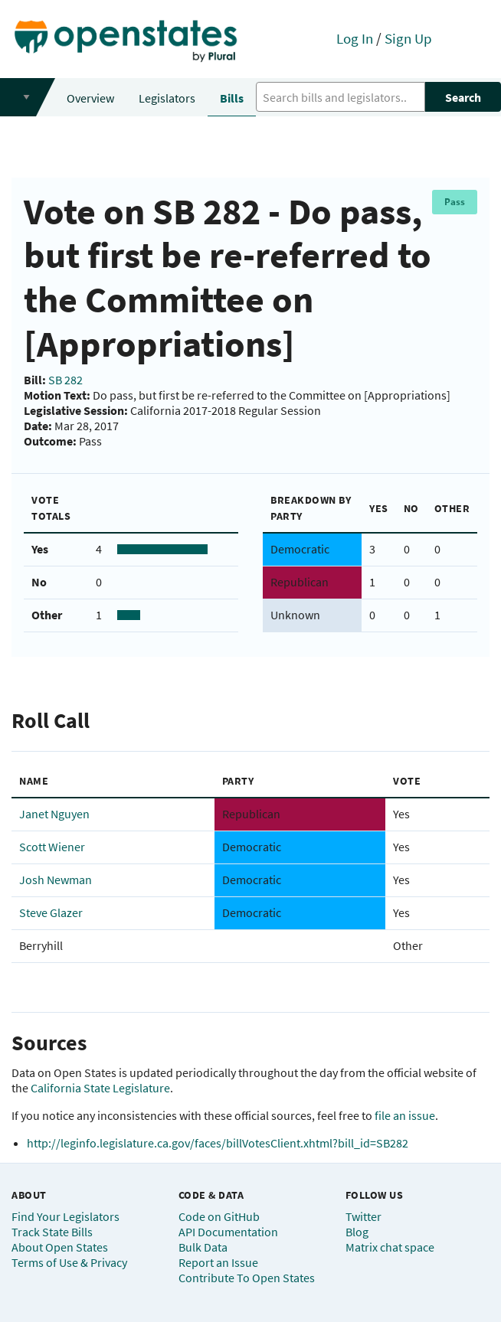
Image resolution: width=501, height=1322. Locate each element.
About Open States (59, 1247)
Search (463, 97)
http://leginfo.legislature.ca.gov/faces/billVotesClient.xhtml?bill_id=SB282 (217, 1143)
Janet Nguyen (54, 813)
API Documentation (228, 1231)
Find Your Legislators (65, 1216)
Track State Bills (52, 1231)
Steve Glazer (51, 912)
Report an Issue (218, 1262)
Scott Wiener (52, 846)
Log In (354, 38)
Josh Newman (55, 879)
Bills (232, 98)
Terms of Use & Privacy (69, 1262)
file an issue (405, 1115)
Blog (356, 1231)
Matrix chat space (389, 1247)
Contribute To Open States (246, 1277)
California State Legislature (100, 1087)
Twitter (363, 1216)
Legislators (167, 98)
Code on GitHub (219, 1216)
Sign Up (408, 38)
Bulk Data (203, 1247)
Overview (90, 98)
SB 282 (65, 379)
